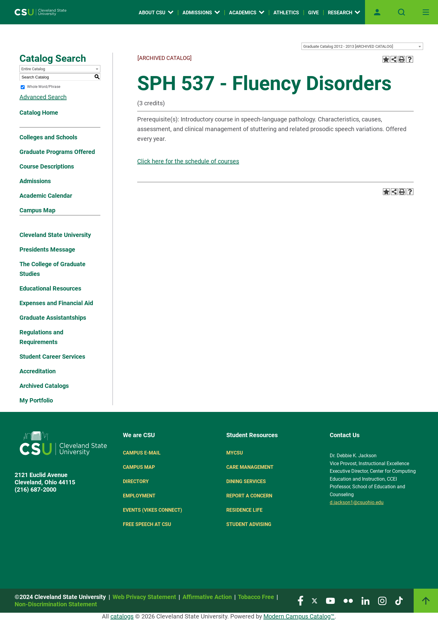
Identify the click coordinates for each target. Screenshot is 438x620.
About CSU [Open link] (156, 13)
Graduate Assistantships (52, 317)
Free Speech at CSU (147, 524)
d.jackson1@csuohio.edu (357, 502)
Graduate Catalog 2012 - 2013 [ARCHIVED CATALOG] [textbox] (348, 46)
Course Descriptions (46, 166)
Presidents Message (47, 249)
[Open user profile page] (377, 12)
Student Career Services (52, 356)
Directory (136, 481)
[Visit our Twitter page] (314, 600)
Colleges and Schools (48, 137)
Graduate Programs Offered (57, 151)
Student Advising (248, 524)
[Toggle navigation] (426, 12)
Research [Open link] (344, 13)
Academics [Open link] (246, 13)
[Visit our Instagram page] (382, 600)
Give (313, 13)
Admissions (35, 181)
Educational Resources (50, 288)
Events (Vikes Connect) (152, 510)
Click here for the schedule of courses (188, 161)
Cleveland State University (55, 235)
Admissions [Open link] (201, 13)
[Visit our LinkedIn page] (365, 600)
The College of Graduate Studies (52, 268)
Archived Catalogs (44, 385)
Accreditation (37, 371)
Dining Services (246, 481)
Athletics (286, 13)
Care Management (249, 467)
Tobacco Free (256, 597)
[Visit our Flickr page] (348, 600)
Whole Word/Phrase (43, 87)
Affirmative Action (207, 597)
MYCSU (234, 453)
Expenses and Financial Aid (56, 303)
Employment (139, 496)
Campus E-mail (142, 453)
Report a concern (249, 496)
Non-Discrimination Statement (56, 604)
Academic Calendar (45, 195)
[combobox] (362, 46)
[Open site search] (401, 12)
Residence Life (244, 510)
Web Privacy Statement (144, 597)
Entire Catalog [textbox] (33, 69)
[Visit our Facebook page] (300, 600)
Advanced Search (43, 97)
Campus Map (37, 210)
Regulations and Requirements (41, 337)
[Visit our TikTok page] (399, 600)
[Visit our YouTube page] (330, 600)
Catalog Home (38, 112)
